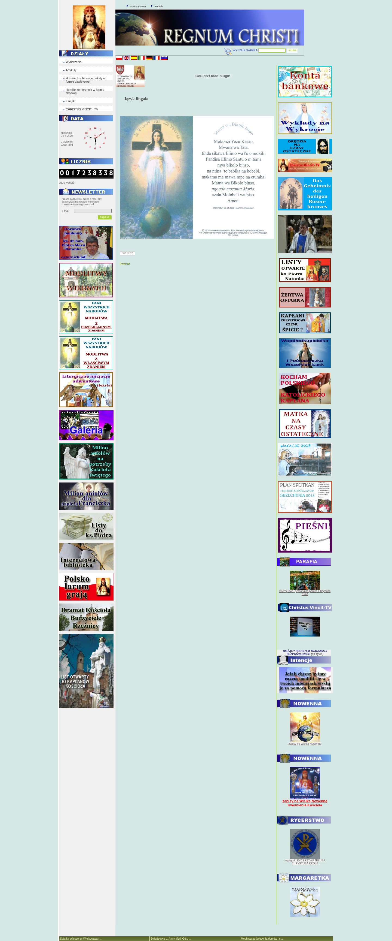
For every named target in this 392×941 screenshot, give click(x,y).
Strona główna (138, 6)
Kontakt (159, 6)
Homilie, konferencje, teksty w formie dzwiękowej (86, 80)
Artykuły (71, 70)
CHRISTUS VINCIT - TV (82, 109)
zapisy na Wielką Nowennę (305, 743)
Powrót (125, 264)
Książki (70, 101)
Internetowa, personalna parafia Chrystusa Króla (304, 593)
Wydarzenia (74, 62)
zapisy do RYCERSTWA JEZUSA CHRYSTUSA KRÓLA (305, 862)
